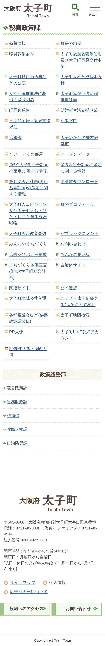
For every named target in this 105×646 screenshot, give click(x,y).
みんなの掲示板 (75, 254)
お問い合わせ (73, 244)
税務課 (13, 415)
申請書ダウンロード (79, 181)
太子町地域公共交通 (27, 298)
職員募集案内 (21, 53)
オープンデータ (75, 154)
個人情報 (57, 582)
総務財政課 (17, 401)
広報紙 (15, 137)
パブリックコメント (80, 233)
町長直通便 (19, 110)
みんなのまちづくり (28, 244)
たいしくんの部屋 (26, 154)
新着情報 (17, 43)
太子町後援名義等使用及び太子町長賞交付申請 (81, 60)
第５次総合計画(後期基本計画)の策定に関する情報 (28, 187)
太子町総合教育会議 (27, 233)
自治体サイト (73, 265)
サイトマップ (23, 582)
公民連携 (69, 287)
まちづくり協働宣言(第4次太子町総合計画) (28, 271)
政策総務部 (53, 374)
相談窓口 (69, 120)
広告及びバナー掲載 (28, 254)
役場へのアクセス (27, 608)
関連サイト (19, 287)
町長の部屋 (71, 43)
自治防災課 (17, 443)
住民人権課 (17, 429)
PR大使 (16, 331)
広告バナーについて (29, 591)
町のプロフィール (77, 204)
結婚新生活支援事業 (79, 110)
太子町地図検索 (75, 315)
